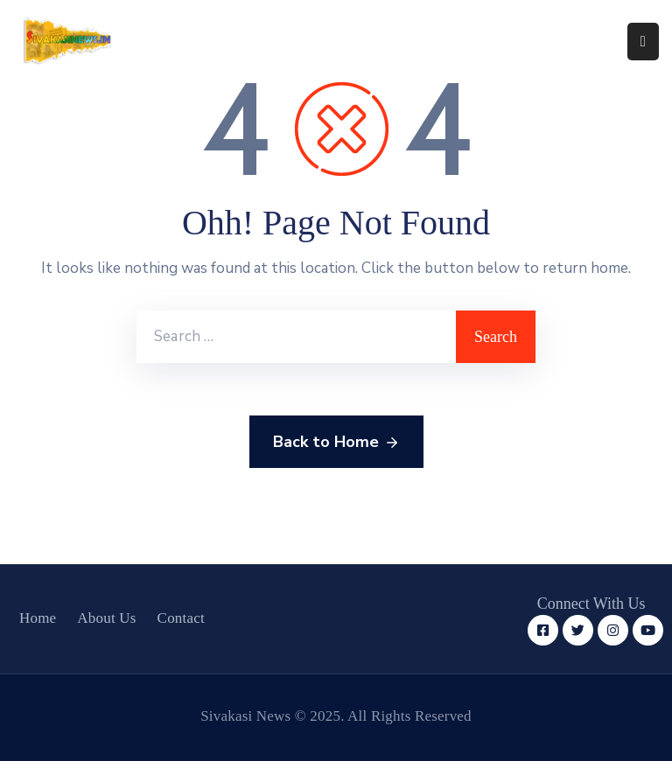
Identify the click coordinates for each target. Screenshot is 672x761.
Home (37, 618)
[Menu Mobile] (643, 41)
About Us (106, 618)
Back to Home (336, 442)
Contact (181, 618)
